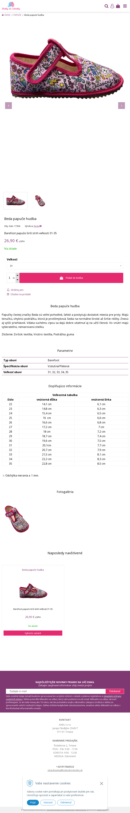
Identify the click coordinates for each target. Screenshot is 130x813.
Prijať (33, 802)
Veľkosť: (12, 259)
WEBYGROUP (103, 809)
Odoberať (115, 691)
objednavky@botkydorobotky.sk (65, 770)
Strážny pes (15, 289)
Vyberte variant (33, 633)
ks (14, 278)
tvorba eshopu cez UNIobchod (60, 809)
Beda (37, 226)
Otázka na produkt (19, 294)
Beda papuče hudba (33, 570)
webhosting (80, 809)
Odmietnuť (66, 802)
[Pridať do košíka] (71, 278)
